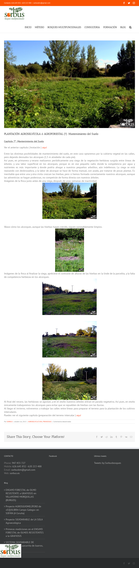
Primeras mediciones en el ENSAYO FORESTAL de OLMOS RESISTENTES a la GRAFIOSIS (25, 532)
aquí (44, 147)
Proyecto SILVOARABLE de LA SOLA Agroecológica (24, 521)
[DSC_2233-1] (69, 84)
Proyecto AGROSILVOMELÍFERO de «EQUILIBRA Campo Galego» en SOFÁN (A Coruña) (23, 510)
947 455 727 (18, 463)
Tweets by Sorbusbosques (107, 463)
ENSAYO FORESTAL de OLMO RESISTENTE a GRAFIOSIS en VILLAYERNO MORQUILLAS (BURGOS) (21, 495)
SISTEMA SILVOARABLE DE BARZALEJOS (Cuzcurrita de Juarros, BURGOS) (24, 546)
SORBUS (9, 422)
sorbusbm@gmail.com (41, 3)
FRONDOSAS (47, 422)
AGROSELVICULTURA (35, 422)
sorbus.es (15, 473)
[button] (130, 27)
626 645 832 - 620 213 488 (27, 466)
